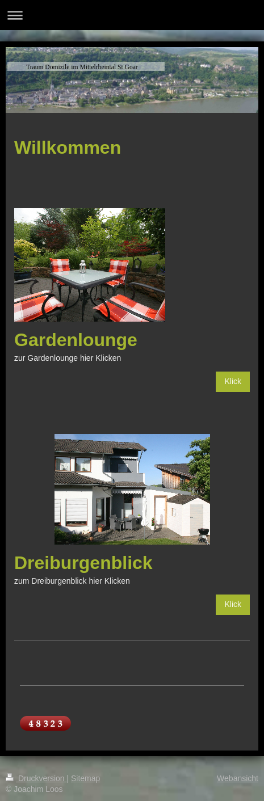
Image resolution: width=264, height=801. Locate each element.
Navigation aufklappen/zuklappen (132, 15)
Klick (232, 381)
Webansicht (237, 778)
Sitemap (85, 778)
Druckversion (36, 778)
